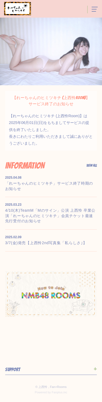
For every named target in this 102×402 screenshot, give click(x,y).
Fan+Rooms (58, 386)
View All (91, 166)
